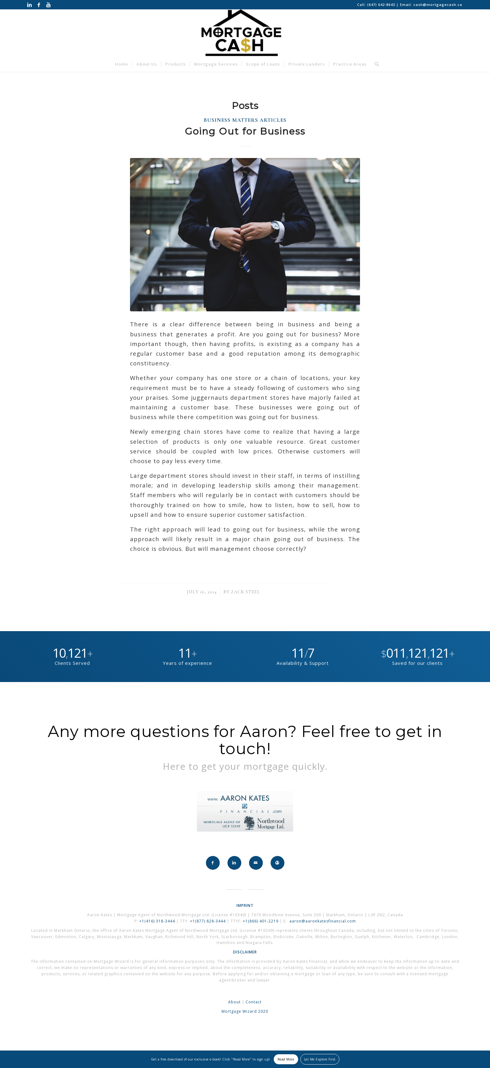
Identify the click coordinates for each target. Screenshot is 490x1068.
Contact (254, 1002)
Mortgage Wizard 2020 (245, 1011)
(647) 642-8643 (381, 4)
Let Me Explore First (320, 1059)
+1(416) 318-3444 (157, 921)
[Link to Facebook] (38, 4)
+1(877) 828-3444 (208, 921)
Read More (286, 1059)
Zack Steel (245, 592)
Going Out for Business (245, 131)
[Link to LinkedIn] (29, 4)
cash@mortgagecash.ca (437, 4)
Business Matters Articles (245, 120)
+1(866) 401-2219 (260, 921)
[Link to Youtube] (48, 4)
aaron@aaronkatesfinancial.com (322, 921)
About (234, 1002)
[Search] (375, 64)
